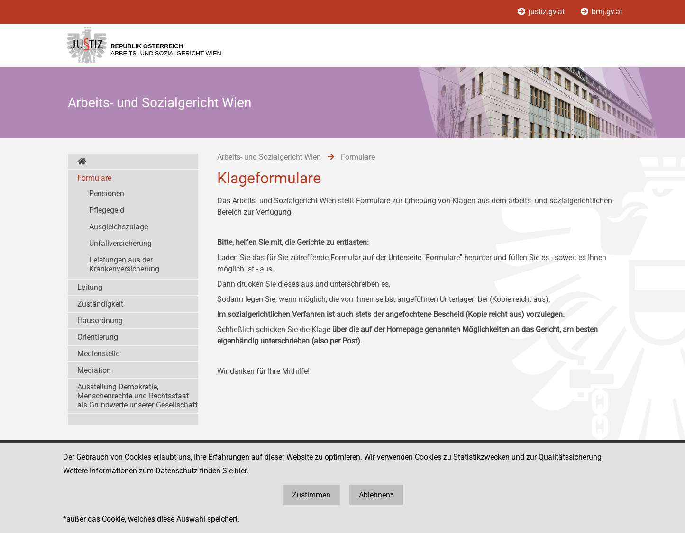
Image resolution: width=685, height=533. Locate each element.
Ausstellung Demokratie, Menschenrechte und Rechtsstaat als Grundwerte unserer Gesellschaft (137, 395)
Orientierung (97, 337)
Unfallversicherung (120, 243)
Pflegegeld (106, 210)
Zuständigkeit (100, 303)
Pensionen (106, 193)
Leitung (89, 287)
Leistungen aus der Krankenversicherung (124, 264)
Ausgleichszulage (118, 226)
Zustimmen (311, 494)
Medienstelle (98, 353)
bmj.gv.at (601, 11)
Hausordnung (100, 320)
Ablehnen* (376, 494)
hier (241, 470)
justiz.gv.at (542, 11)
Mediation (94, 370)
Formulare (94, 177)
